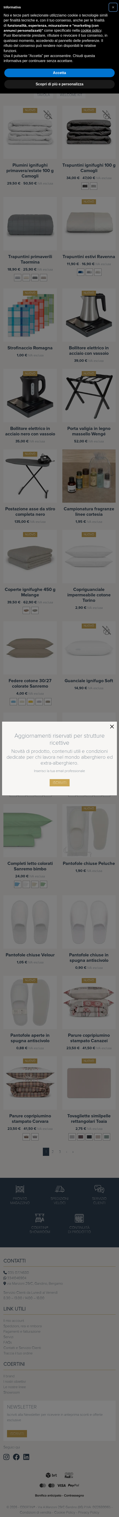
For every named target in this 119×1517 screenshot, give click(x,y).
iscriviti (59, 782)
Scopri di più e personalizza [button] (59, 84)
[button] (113, 7)
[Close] (112, 726)
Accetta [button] (59, 73)
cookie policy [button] (91, 30)
